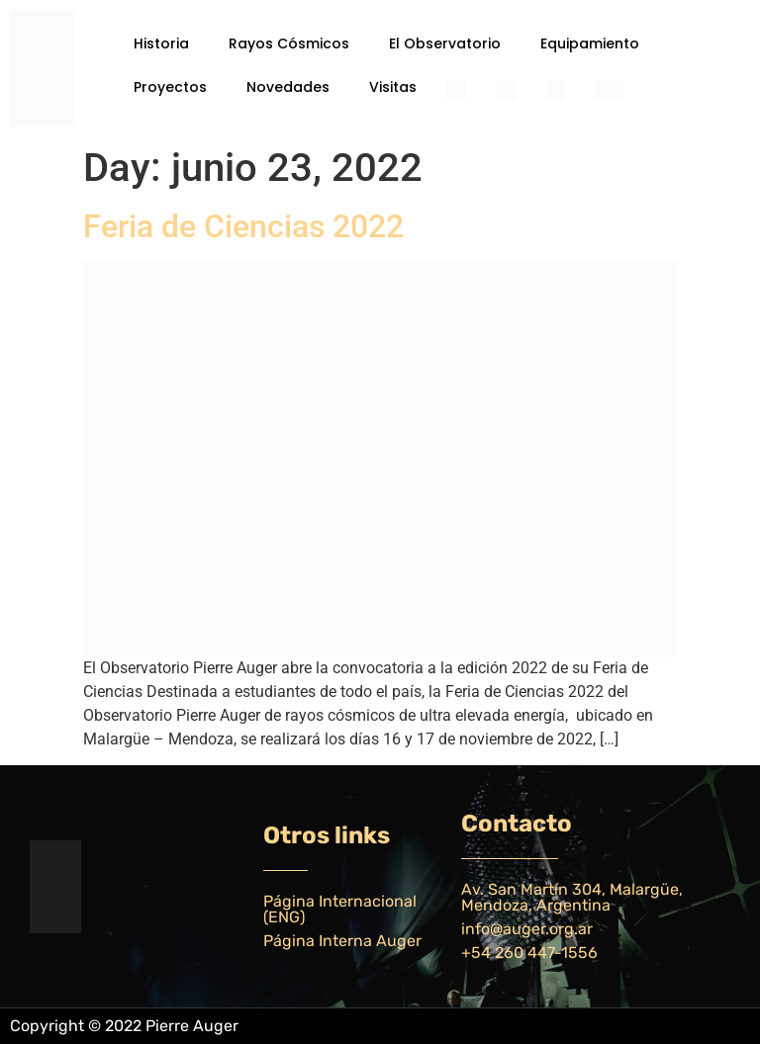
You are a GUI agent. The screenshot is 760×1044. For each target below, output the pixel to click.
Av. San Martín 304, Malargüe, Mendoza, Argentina (572, 897)
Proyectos (170, 87)
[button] (166, 43)
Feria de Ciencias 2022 (243, 226)
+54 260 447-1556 (529, 952)
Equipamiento (589, 43)
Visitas (393, 87)
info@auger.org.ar (527, 928)
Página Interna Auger (342, 940)
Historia (161, 43)
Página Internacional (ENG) (340, 909)
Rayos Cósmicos (289, 43)
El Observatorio (445, 43)
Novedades (288, 87)
